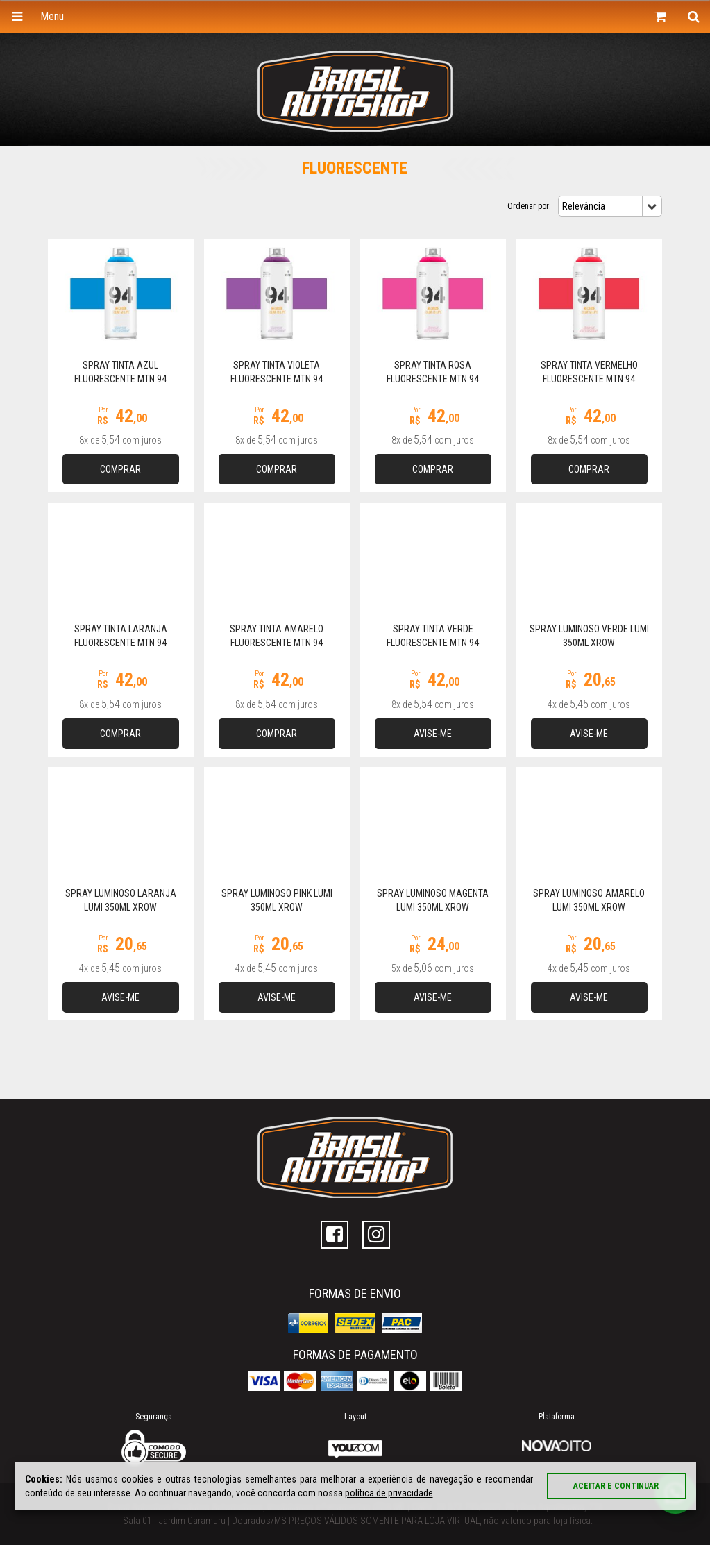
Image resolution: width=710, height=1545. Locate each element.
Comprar (120, 469)
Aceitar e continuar (616, 1486)
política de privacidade (388, 1492)
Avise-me (433, 733)
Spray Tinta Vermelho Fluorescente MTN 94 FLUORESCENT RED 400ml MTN (589, 379)
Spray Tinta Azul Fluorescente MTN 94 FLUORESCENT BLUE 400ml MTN (120, 379)
